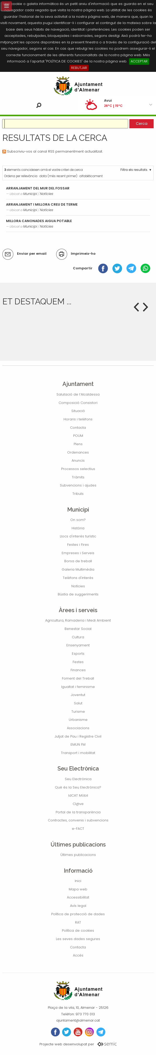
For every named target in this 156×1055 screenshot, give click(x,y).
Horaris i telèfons (78, 419)
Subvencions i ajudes (78, 485)
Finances (78, 670)
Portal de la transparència (78, 812)
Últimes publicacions (78, 854)
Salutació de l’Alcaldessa (78, 394)
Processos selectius (78, 468)
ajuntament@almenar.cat (78, 1020)
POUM (78, 435)
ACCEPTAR (139, 61)
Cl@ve (78, 803)
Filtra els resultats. (134, 170)
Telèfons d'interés (78, 577)
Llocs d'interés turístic (78, 536)
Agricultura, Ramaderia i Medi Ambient (78, 620)
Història (78, 528)
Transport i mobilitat (78, 752)
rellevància (29, 176)
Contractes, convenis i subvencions (78, 820)
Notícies (46, 193)
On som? (78, 519)
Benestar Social (78, 628)
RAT (78, 922)
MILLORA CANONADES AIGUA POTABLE (39, 220)
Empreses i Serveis (78, 552)
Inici (78, 880)
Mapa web (78, 889)
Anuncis (78, 460)
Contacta (78, 427)
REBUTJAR (79, 67)
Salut (78, 703)
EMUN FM (78, 744)
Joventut (78, 694)
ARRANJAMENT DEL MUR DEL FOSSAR (38, 188)
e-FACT (78, 828)
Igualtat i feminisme (78, 686)
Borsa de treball (78, 561)
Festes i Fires (78, 544)
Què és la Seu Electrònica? (78, 787)
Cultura (78, 637)
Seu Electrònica (78, 778)
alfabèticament (91, 176)
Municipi (30, 193)
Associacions (78, 728)
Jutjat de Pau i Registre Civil (78, 736)
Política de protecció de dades (78, 914)
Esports (78, 653)
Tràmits (78, 477)
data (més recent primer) (58, 176)
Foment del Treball (78, 678)
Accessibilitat (78, 897)
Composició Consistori (78, 402)
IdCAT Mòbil (78, 795)
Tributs (78, 493)
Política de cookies (78, 930)
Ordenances (78, 452)
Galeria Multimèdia (78, 569)
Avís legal (78, 905)
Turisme (78, 711)
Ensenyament (78, 645)
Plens (78, 444)
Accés (78, 955)
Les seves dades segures (78, 938)
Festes (78, 661)
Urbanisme (78, 719)
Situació (78, 410)
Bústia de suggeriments (78, 594)
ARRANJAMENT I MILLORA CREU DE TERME (42, 204)
